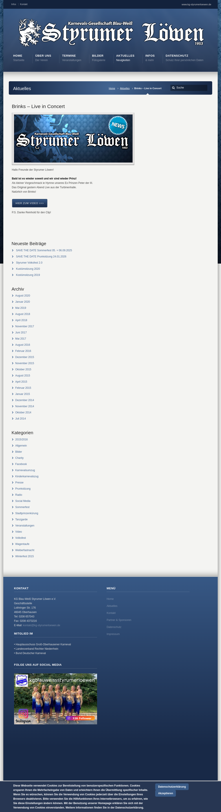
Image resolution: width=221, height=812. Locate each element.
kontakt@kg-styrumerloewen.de (41, 625)
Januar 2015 (22, 394)
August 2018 (22, 314)
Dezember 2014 (24, 400)
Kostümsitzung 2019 (28, 275)
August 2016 (22, 344)
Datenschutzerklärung (172, 786)
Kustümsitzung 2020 (28, 268)
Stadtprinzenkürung (26, 513)
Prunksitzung (22, 488)
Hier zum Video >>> (30, 203)
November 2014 (24, 406)
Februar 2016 (23, 351)
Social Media (22, 501)
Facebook (21, 464)
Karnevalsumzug (25, 470)
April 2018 (21, 320)
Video (18, 531)
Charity (19, 457)
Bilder (18, 451)
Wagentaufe (22, 544)
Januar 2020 (22, 301)
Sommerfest (22, 507)
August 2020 (22, 295)
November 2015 (24, 363)
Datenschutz (114, 627)
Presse (19, 482)
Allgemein (21, 445)
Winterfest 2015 (24, 556)
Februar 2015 (23, 387)
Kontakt (24, 4)
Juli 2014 (20, 418)
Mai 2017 (20, 338)
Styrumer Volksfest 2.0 (29, 262)
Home (112, 88)
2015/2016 (21, 439)
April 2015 (21, 381)
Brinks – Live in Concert (38, 106)
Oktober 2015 (23, 369)
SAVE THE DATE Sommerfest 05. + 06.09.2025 (44, 250)
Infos (13, 4)
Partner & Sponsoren (119, 620)
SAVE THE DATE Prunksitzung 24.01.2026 (41, 256)
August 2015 (22, 375)
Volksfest (20, 537)
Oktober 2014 (23, 412)
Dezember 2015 (24, 357)
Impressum (113, 634)
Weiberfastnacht (24, 550)
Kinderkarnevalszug (26, 476)
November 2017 (24, 326)
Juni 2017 (21, 332)
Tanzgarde (21, 519)
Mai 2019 (20, 307)
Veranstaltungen (24, 525)
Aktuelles (125, 88)
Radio (18, 494)
